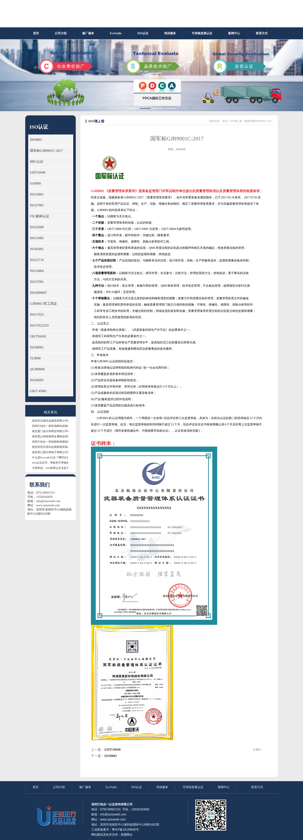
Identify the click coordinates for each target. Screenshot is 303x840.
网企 (130, 834)
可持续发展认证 (193, 787)
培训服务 (162, 787)
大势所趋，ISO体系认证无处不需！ (53, 467)
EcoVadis (111, 787)
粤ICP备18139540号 (125, 829)
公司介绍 (59, 787)
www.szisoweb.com (48, 505)
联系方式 (257, 787)
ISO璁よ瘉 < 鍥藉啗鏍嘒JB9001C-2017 (251, 121)
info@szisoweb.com (48, 501)
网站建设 (97, 834)
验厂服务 (85, 787)
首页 (224, 121)
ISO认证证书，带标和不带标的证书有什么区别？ (61, 462)
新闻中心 (224, 787)
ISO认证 (136, 787)
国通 (124, 834)
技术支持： (113, 834)
